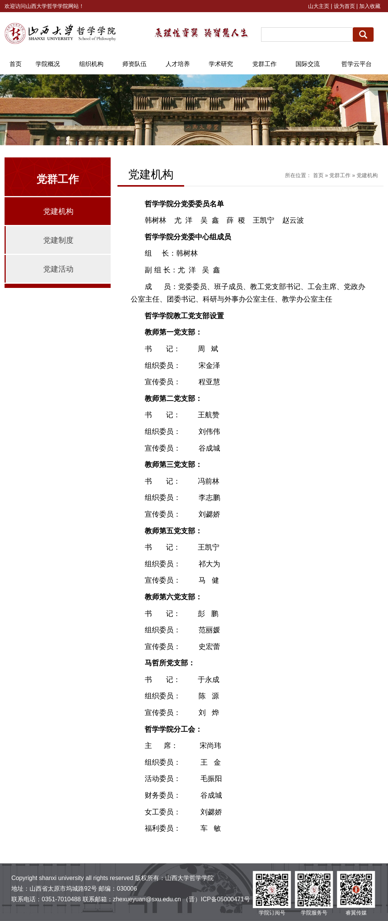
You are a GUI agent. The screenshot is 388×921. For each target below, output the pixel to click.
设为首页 (344, 6)
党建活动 (58, 269)
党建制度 (58, 240)
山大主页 (318, 6)
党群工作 (339, 175)
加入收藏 (369, 6)
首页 (318, 175)
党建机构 (58, 211)
